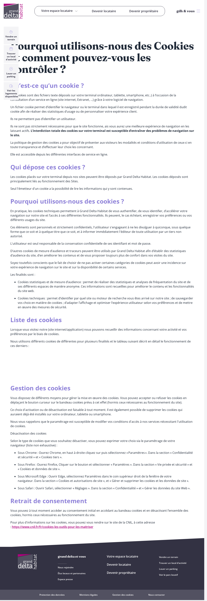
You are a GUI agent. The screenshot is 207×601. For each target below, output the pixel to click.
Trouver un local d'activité (11, 54)
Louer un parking (11, 72)
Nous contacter (156, 594)
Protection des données (52, 594)
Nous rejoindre (66, 567)
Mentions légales (88, 594)
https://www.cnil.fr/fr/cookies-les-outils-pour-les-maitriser (52, 527)
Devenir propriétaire (121, 573)
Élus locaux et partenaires (72, 573)
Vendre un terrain (11, 35)
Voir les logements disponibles (11, 91)
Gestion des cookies (122, 594)
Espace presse (65, 579)
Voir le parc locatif (168, 574)
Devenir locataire (119, 565)
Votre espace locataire (122, 556)
